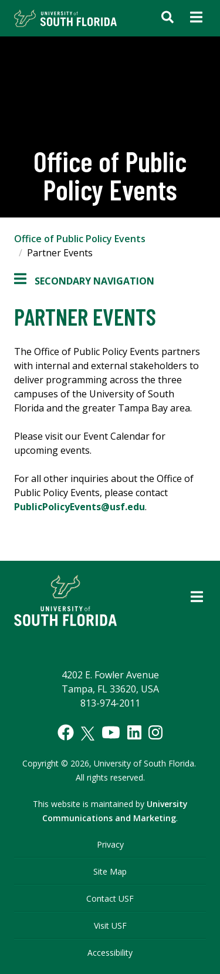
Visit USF (110, 925)
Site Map (110, 871)
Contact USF (110, 898)
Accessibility (110, 952)
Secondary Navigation (84, 281)
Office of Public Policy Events (79, 238)
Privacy (110, 844)
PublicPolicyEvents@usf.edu (79, 506)
